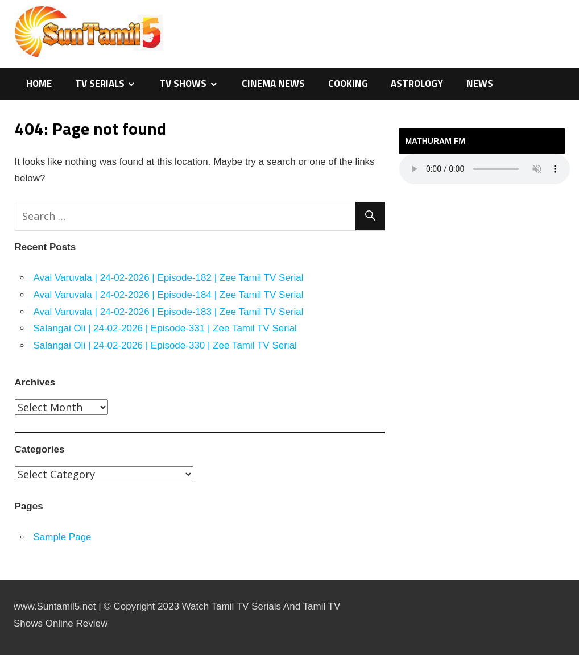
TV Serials (100, 83)
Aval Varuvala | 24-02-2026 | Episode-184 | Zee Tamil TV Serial (169, 294)
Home (39, 83)
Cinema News (273, 83)
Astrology (417, 83)
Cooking (348, 83)
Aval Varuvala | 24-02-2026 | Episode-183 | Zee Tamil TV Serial (169, 311)
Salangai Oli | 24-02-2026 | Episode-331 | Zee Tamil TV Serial (165, 328)
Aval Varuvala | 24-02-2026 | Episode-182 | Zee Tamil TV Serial (169, 277)
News (479, 83)
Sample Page (63, 537)
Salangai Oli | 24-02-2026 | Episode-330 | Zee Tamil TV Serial (165, 345)
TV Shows (182, 83)
